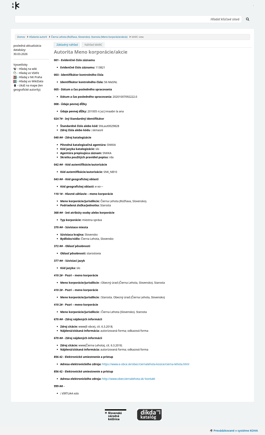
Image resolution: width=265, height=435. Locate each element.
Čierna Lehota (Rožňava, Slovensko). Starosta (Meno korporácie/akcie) (89, 36)
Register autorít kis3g (17, 5)
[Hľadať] (247, 19)
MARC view (138, 36)
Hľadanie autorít (38, 36)
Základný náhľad (67, 44)
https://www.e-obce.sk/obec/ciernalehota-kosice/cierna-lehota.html (145, 364)
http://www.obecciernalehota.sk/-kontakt (128, 379)
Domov (21, 36)
